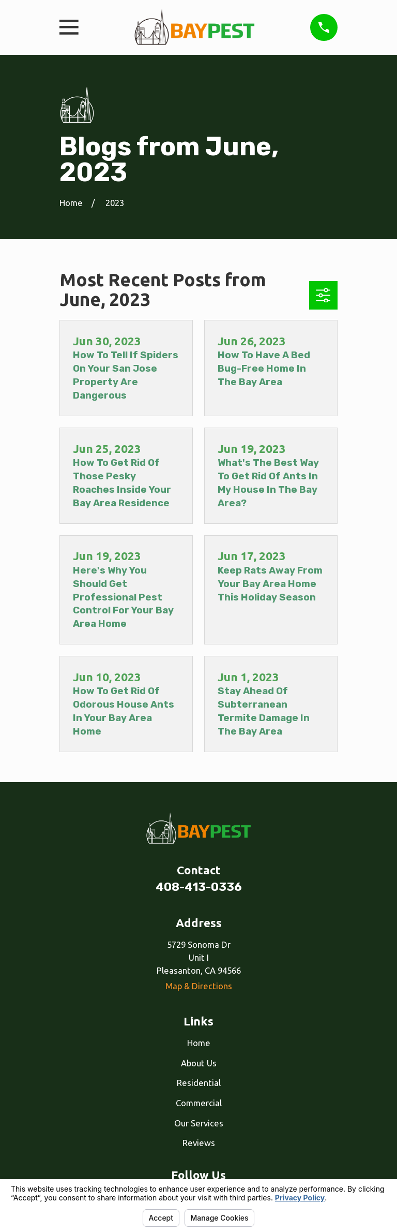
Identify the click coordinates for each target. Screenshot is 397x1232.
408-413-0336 (199, 887)
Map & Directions (198, 986)
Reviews (198, 1143)
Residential (199, 1083)
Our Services (198, 1123)
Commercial (199, 1103)
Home (198, 1043)
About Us (199, 1063)
